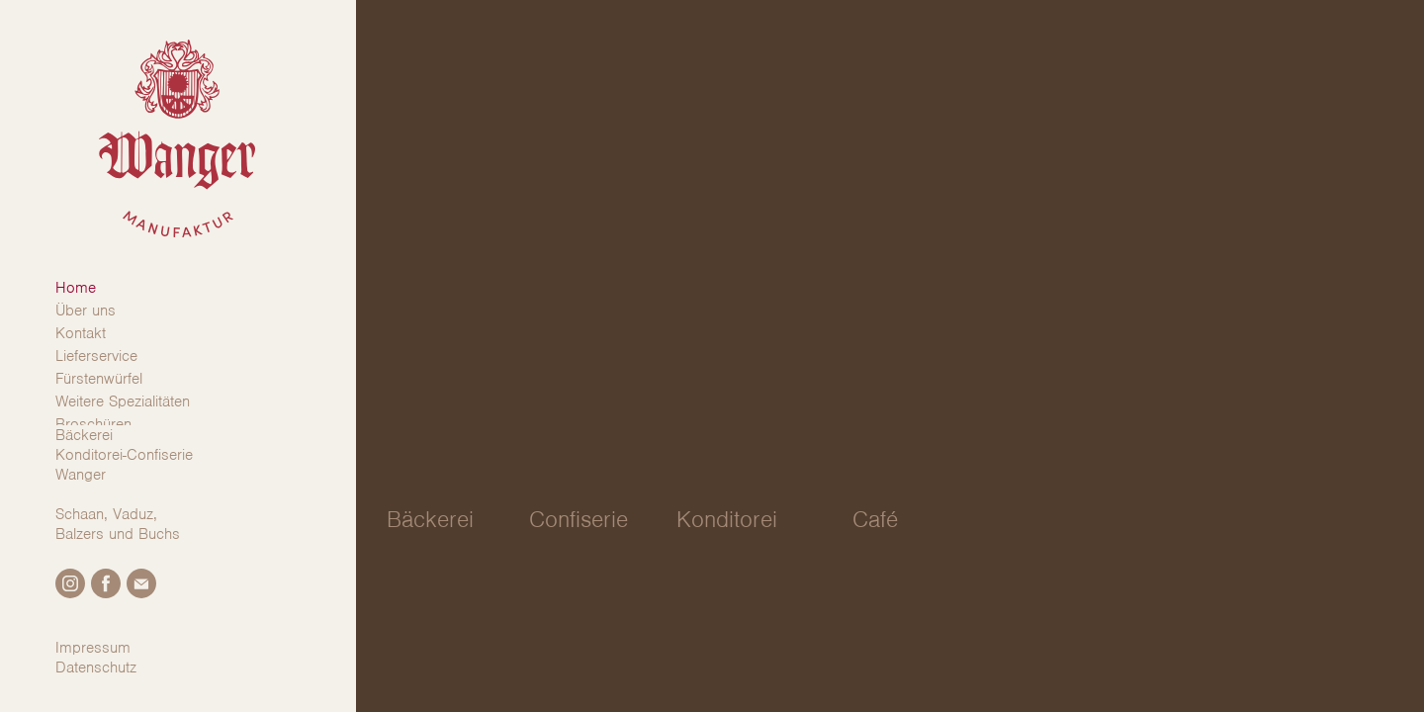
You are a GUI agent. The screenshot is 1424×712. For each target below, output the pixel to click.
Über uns (85, 310)
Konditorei (726, 519)
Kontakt (80, 333)
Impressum (93, 648)
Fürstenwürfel (98, 379)
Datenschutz (95, 667)
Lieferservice (96, 356)
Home (75, 288)
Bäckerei (430, 519)
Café (875, 519)
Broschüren (93, 424)
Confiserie (578, 519)
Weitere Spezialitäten (122, 401)
